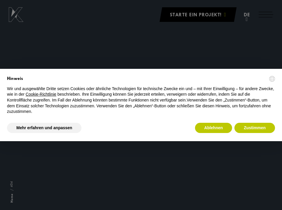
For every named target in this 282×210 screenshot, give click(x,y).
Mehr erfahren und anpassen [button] (44, 127)
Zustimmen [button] (255, 127)
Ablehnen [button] (213, 127)
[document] (141, 95)
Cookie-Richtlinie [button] (41, 94)
